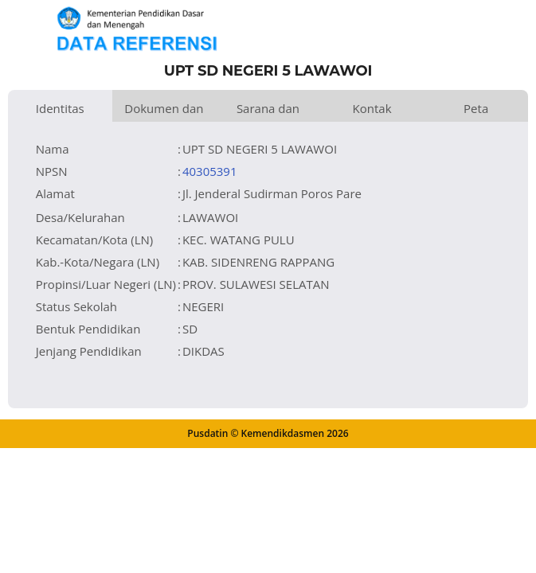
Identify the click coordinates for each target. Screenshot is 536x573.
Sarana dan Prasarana (268, 111)
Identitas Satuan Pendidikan (60, 111)
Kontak (372, 108)
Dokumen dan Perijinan (163, 111)
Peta (476, 108)
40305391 (209, 171)
